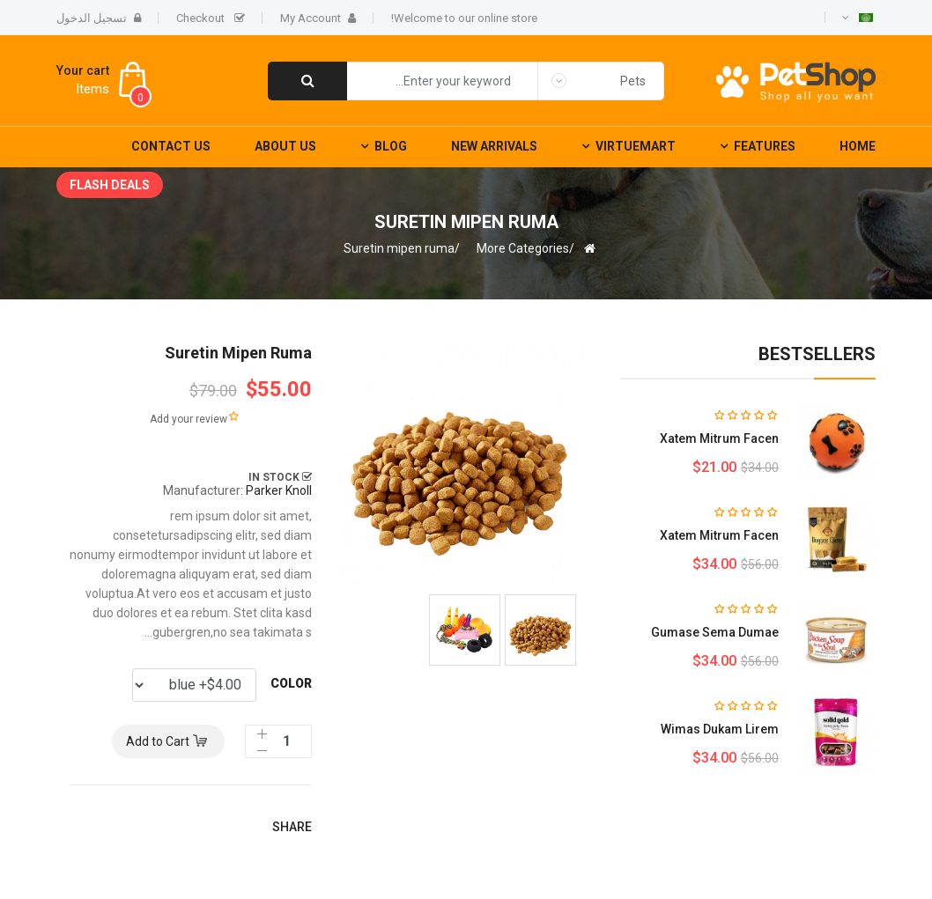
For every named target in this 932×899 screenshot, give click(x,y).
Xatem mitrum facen (719, 438)
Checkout (210, 18)
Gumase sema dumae (715, 632)
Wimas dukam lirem (720, 729)
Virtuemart (635, 146)
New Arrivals (494, 146)
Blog (390, 146)
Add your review (188, 419)
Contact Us (171, 146)
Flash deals (110, 185)
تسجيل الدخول (98, 18)
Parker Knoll (279, 490)
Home (858, 146)
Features (764, 146)
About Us (285, 146)
